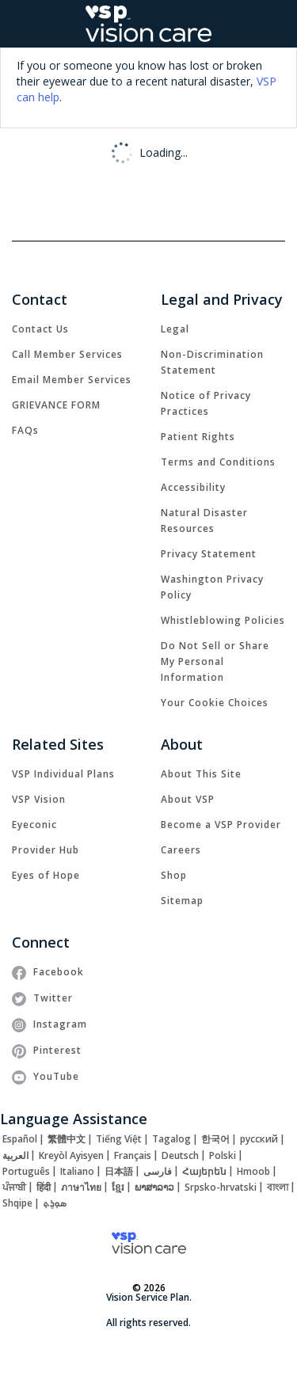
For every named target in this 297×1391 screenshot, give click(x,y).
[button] (276, 24)
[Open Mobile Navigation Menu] (22, 24)
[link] (40, 329)
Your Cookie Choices (214, 702)
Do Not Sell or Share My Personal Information (215, 661)
